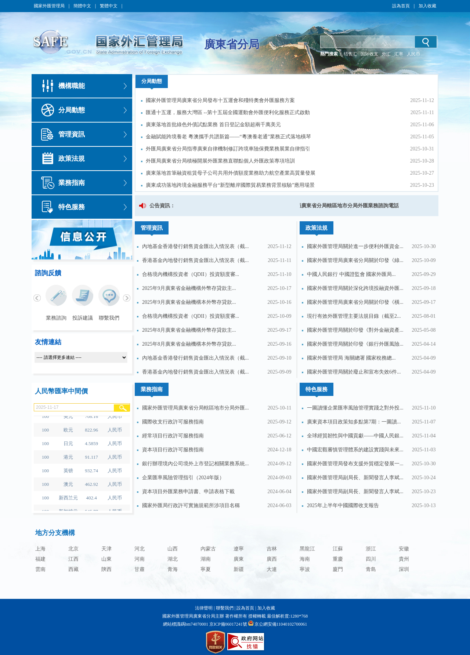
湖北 (172, 559)
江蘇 (338, 549)
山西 (172, 549)
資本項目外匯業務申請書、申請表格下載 (188, 491)
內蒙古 (208, 549)
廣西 (272, 559)
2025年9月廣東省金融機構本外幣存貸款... (189, 302)
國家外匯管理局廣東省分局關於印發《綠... (355, 260)
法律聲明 (204, 608)
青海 (172, 569)
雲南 (40, 569)
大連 (272, 569)
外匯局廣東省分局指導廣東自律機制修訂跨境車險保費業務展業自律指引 (228, 149)
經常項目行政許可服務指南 (173, 436)
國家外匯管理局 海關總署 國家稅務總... (351, 358)
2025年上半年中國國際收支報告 (343, 505)
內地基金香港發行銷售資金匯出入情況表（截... (195, 246)
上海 (40, 549)
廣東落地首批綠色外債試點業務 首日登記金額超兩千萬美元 (213, 124)
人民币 (413, 54)
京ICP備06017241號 (227, 624)
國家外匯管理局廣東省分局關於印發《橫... (355, 302)
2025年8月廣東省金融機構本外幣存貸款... (189, 344)
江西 (73, 559)
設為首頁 (401, 5)
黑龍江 (307, 549)
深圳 (404, 569)
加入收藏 (427, 5)
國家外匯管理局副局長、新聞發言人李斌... (355, 477)
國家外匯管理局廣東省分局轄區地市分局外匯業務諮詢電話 (334, 205)
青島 (371, 569)
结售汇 (350, 54)
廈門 (338, 569)
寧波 (305, 569)
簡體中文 (82, 5)
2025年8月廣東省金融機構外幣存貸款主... (189, 330)
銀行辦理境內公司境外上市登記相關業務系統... (195, 463)
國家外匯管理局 (49, 5)
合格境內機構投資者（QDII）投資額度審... (190, 274)
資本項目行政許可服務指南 (173, 449)
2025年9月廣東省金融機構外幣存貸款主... (189, 288)
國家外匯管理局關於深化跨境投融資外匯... (355, 288)
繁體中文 (109, 5)
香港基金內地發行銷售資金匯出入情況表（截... (195, 260)
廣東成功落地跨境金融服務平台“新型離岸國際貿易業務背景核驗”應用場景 (230, 185)
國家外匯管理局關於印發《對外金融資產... (355, 330)
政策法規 (71, 158)
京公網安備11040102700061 (280, 624)
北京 (73, 549)
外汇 (386, 54)
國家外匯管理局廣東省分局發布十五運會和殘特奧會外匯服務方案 (220, 100)
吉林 (272, 549)
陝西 (106, 569)
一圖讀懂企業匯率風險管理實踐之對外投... (355, 408)
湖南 (205, 559)
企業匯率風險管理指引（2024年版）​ (183, 477)
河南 (139, 559)
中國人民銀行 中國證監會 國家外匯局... (351, 274)
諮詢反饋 (48, 273)
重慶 (338, 559)
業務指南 (71, 182)
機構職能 (71, 86)
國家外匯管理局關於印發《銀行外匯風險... (355, 344)
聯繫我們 (225, 608)
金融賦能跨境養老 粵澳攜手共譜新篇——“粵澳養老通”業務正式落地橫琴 (228, 136)
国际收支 (369, 54)
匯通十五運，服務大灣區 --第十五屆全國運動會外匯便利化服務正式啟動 (228, 112)
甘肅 (139, 569)
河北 (139, 549)
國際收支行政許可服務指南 (173, 422)
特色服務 (71, 207)
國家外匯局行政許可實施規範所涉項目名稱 (191, 505)
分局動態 (71, 110)
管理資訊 (71, 134)
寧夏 (205, 569)
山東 (106, 559)
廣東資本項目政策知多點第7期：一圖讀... (354, 422)
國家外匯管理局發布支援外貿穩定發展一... (355, 463)
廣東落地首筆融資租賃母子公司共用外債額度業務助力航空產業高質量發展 (230, 173)
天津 (106, 549)
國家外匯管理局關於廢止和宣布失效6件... (354, 372)
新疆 (239, 569)
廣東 (239, 559)
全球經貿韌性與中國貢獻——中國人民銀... (355, 436)
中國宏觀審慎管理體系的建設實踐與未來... (355, 449)
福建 (40, 559)
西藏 (73, 569)
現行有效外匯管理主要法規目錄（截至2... (354, 316)
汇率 (398, 54)
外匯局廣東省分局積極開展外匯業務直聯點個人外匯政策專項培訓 (220, 161)
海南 (305, 559)
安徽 (404, 549)
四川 (371, 559)
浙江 (371, 549)
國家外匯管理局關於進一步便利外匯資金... (355, 246)
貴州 (404, 559)
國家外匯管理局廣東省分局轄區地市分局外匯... (195, 408)
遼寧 (239, 549)
